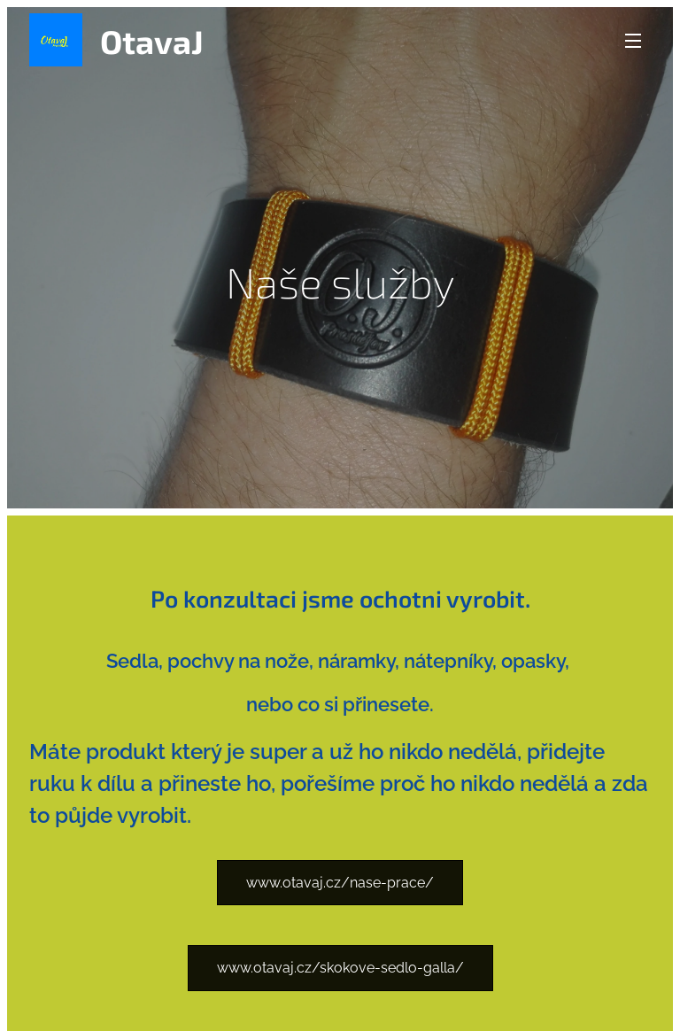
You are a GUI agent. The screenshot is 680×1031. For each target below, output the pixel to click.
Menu (633, 41)
